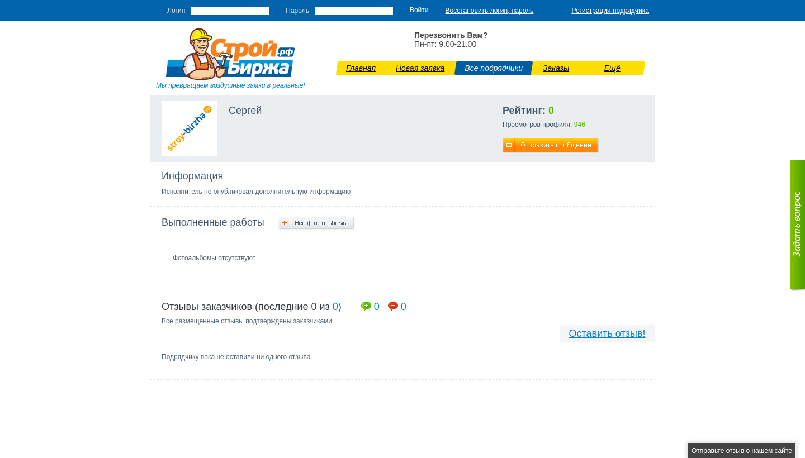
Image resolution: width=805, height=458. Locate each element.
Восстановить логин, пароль (490, 11)
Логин (176, 11)
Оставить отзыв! (607, 333)
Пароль (297, 11)
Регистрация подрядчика (610, 11)
